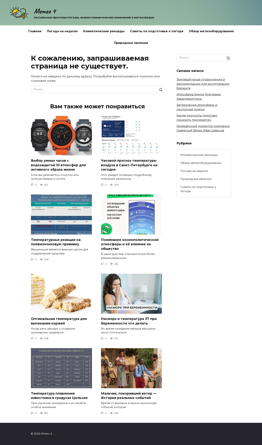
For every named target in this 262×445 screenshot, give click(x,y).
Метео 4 (44, 11)
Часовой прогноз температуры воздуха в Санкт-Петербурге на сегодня (129, 165)
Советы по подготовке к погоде (156, 31)
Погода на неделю (62, 31)
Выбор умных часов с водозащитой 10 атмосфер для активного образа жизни (58, 165)
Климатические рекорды (104, 31)
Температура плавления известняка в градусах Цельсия (59, 395)
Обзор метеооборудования (211, 31)
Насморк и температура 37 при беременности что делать (129, 321)
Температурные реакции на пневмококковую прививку (56, 242)
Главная (34, 31)
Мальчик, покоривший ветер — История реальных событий (128, 395)
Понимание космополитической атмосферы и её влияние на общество (130, 244)
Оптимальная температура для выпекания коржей (59, 321)
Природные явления (131, 43)
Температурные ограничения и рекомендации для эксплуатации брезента (202, 84)
